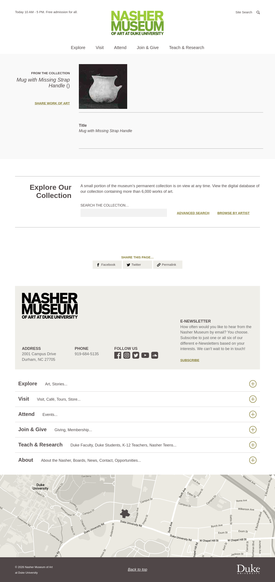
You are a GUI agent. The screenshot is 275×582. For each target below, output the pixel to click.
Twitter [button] (133, 264)
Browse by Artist (233, 213)
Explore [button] (78, 47)
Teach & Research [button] (186, 47)
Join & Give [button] (148, 47)
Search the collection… (105, 205)
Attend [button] (120, 47)
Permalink (166, 264)
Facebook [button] (105, 264)
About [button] (137, 460)
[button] (247, 12)
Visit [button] (100, 47)
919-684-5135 (87, 354)
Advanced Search (193, 213)
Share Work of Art (52, 103)
